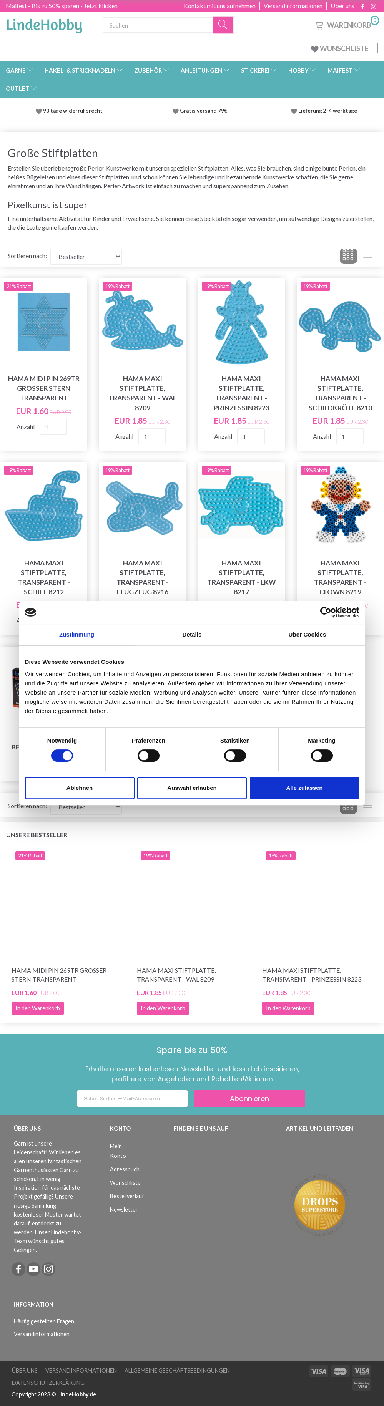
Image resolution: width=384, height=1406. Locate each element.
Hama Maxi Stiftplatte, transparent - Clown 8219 (340, 577)
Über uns (342, 5)
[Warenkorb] (346, 24)
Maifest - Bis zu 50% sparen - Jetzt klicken (62, 5)
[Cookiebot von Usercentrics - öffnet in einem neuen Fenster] (325, 612)
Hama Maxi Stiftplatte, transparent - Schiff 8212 (44, 577)
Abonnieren (249, 1098)
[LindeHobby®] (44, 23)
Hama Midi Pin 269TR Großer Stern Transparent (44, 388)
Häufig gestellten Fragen (44, 1321)
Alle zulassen (304, 787)
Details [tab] (192, 634)
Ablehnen (79, 787)
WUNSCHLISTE (340, 48)
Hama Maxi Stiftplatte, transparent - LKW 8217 (241, 577)
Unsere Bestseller (36, 834)
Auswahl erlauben (191, 787)
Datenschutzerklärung (48, 1382)
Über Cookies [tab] (307, 634)
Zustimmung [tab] (76, 634)
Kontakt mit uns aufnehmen (220, 5)
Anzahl (26, 426)
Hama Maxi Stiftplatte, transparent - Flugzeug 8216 (142, 577)
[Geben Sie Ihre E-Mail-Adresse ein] (132, 1098)
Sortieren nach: (27, 255)
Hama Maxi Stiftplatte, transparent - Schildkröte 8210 (340, 393)
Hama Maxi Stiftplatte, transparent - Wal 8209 (142, 393)
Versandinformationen (293, 5)
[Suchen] (223, 25)
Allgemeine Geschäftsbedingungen (177, 1370)
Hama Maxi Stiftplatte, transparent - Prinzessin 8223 (241, 393)
